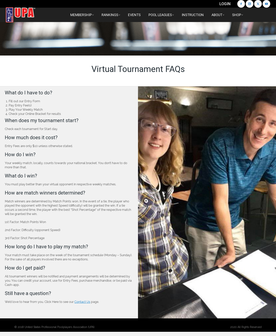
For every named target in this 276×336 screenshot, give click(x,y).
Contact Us (82, 302)
